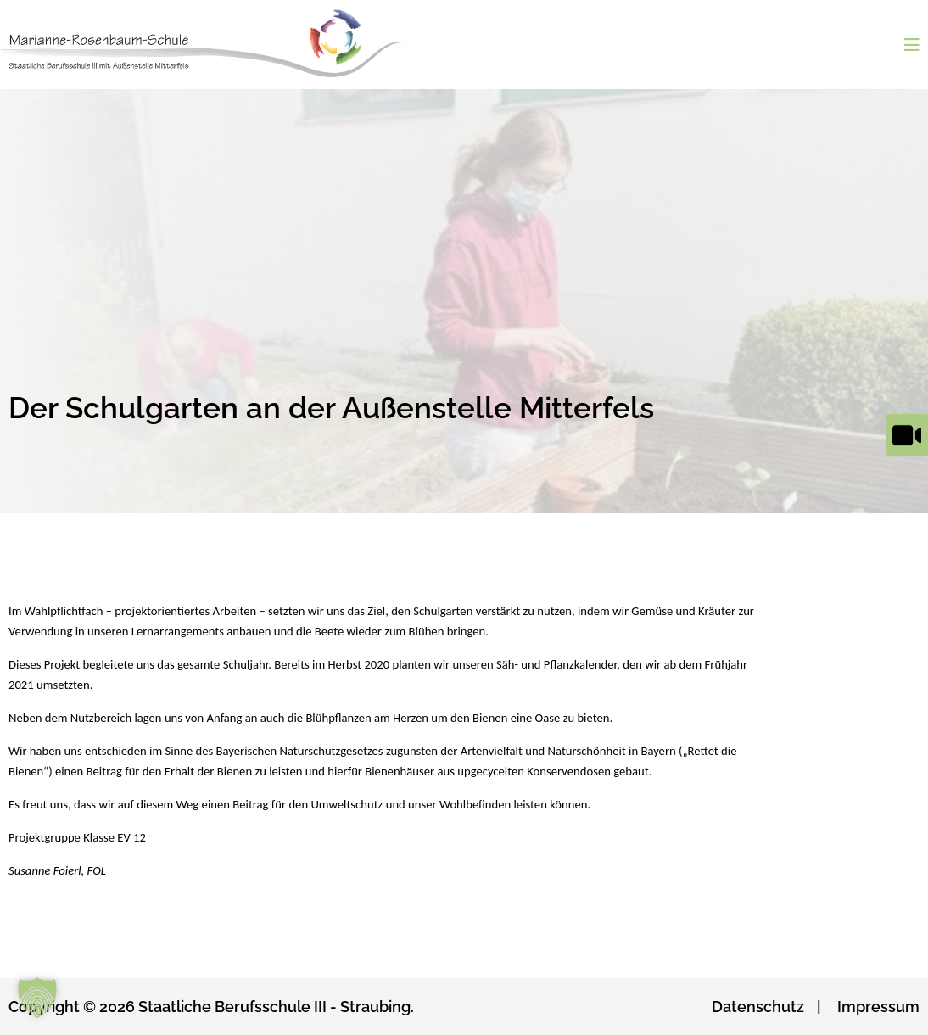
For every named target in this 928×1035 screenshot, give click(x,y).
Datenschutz (758, 1006)
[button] (37, 997)
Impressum (878, 1006)
